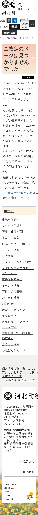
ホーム (9, 211)
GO (32, 23)
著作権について (12, 376)
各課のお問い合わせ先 (20, 380)
